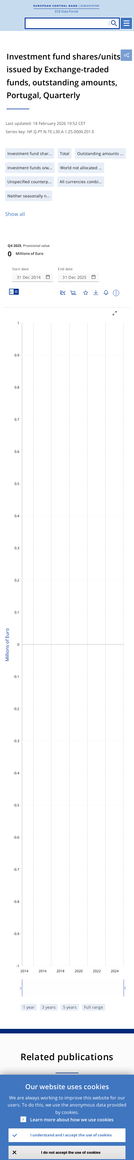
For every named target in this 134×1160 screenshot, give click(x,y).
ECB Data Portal (66, 11)
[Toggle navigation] (126, 23)
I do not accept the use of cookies (71, 1152)
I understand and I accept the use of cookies (71, 1135)
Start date (20, 269)
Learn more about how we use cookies (72, 1119)
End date (65, 269)
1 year (29, 1007)
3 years (49, 1007)
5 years (70, 1007)
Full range (93, 1007)
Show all (15, 213)
